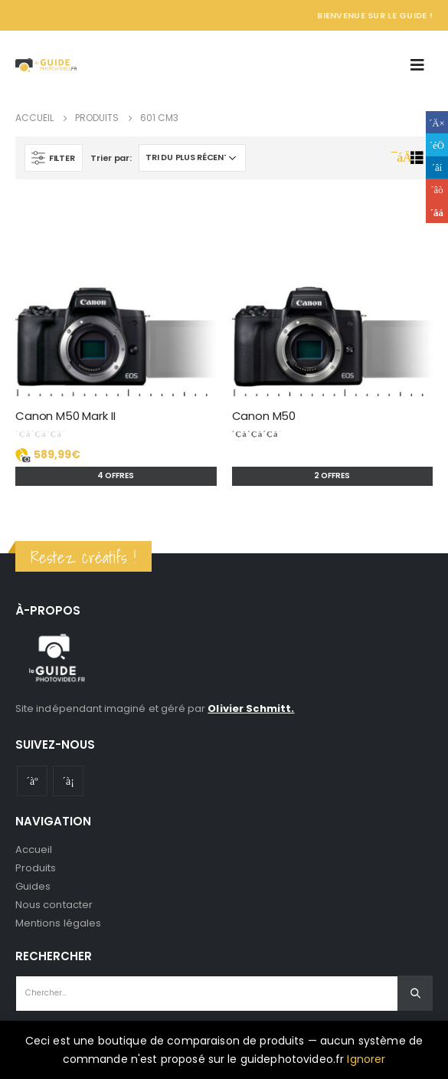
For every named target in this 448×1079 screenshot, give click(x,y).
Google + (437, 190)
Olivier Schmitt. (251, 708)
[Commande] (192, 158)
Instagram (68, 781)
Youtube (32, 781)
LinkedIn (437, 167)
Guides (33, 886)
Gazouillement (437, 144)
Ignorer (366, 1059)
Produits (36, 868)
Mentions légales (58, 923)
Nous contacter (54, 904)
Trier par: (110, 158)
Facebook (437, 122)
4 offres (115, 475)
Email (437, 212)
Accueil (33, 849)
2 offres (332, 475)
